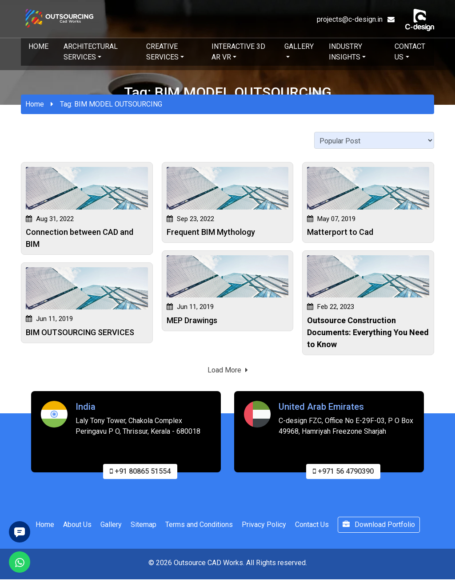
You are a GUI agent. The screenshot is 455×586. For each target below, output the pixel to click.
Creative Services (162, 51)
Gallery (299, 46)
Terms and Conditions (199, 525)
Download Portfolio (379, 525)
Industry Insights (345, 51)
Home (38, 46)
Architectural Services (91, 51)
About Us (77, 525)
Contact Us (410, 51)
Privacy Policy (264, 525)
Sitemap (143, 525)
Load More (228, 370)
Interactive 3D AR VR (238, 51)
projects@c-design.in (356, 19)
